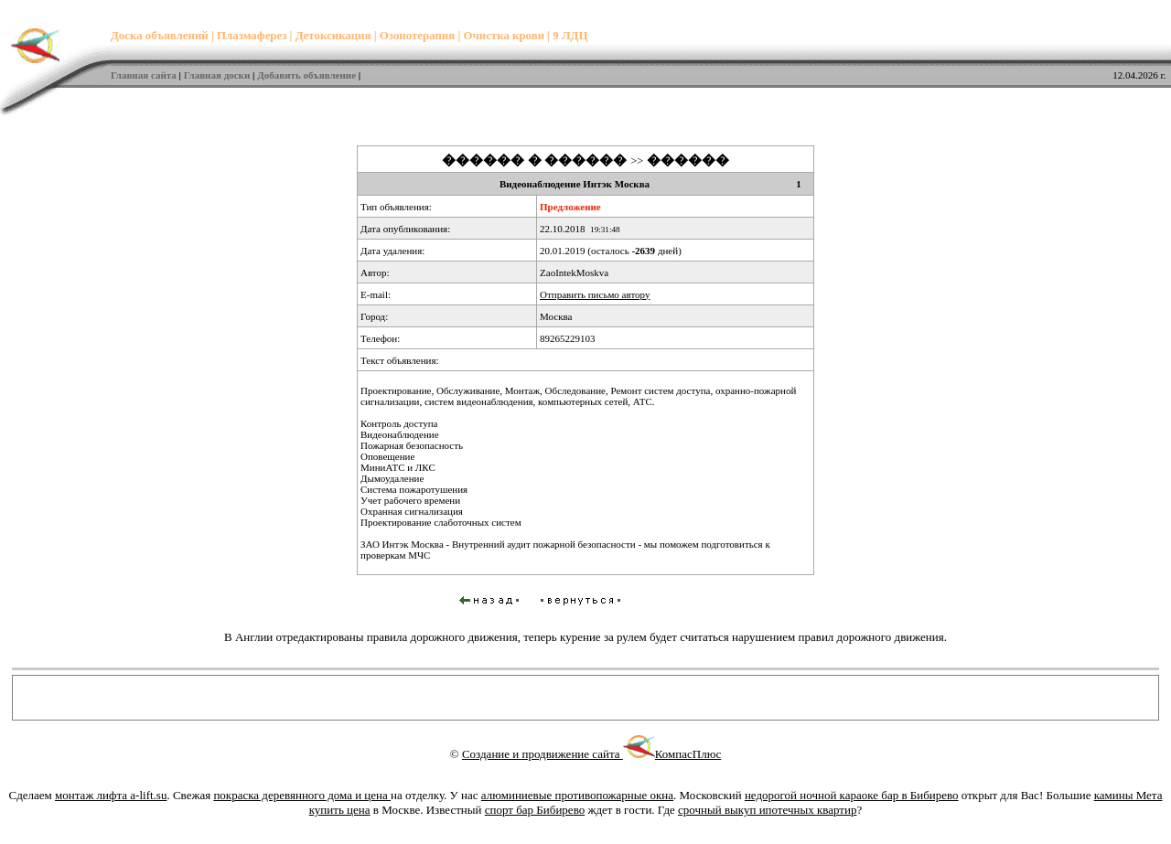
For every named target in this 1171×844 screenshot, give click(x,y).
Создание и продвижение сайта (558, 754)
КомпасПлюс (688, 754)
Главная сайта (144, 74)
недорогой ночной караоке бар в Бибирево (852, 795)
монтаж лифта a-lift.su (111, 795)
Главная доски (217, 74)
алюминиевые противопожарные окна (577, 795)
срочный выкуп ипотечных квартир (767, 810)
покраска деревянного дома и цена (302, 795)
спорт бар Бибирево (535, 810)
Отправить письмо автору (595, 294)
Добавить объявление (306, 74)
